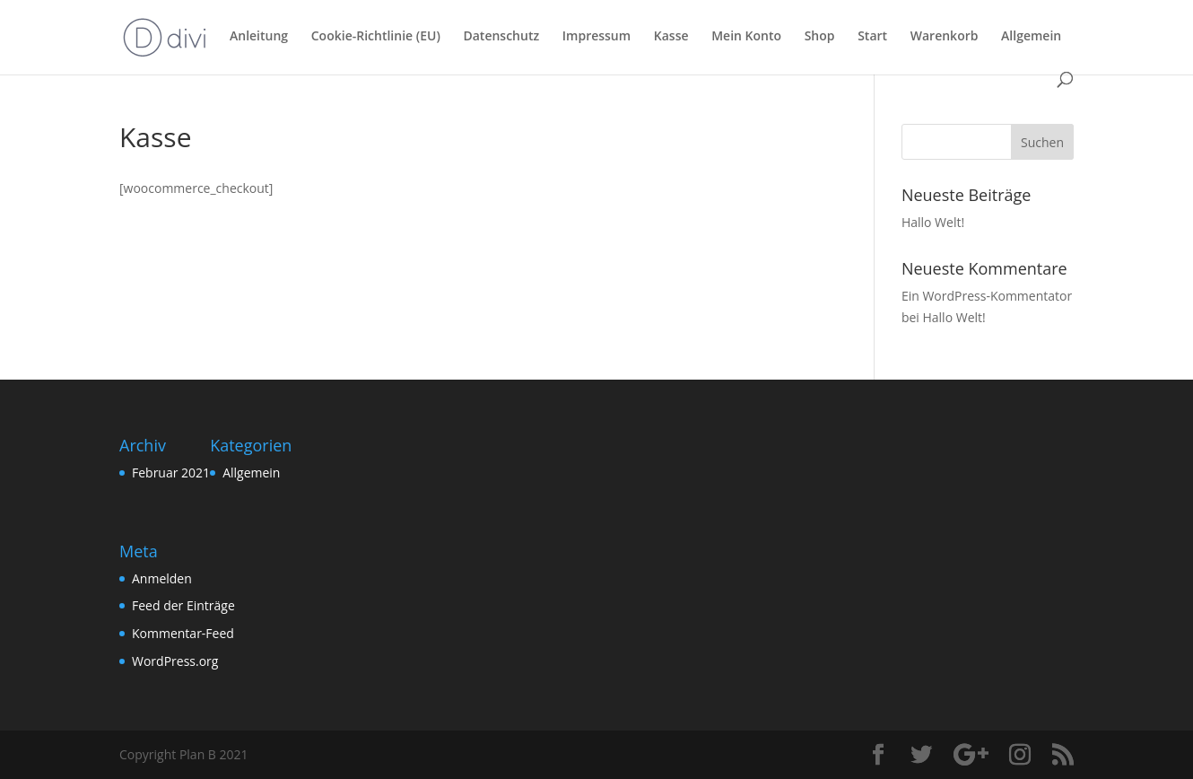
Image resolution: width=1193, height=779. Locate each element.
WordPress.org (175, 661)
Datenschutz (501, 37)
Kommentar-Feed (183, 633)
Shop (820, 37)
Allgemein (1031, 37)
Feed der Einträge (183, 605)
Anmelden (162, 578)
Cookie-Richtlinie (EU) (375, 37)
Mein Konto (746, 37)
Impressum (596, 37)
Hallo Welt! (932, 222)
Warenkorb (944, 37)
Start (872, 37)
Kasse (671, 37)
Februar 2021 (171, 472)
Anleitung (259, 37)
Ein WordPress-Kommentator (986, 295)
